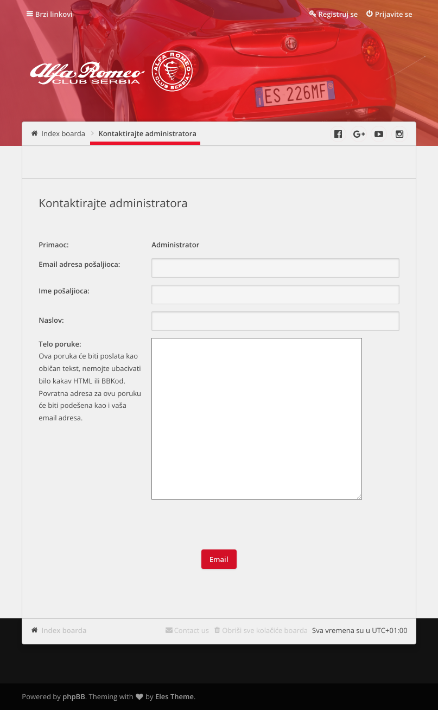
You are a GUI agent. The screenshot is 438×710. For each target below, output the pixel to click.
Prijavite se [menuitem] (393, 14)
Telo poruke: (60, 344)
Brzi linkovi (54, 14)
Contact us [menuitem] (191, 630)
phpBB (73, 696)
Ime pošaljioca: (64, 291)
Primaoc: (53, 245)
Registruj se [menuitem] (338, 14)
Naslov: (51, 320)
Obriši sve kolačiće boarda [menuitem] (265, 630)
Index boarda (63, 630)
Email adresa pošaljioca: (79, 264)
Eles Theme (174, 696)
